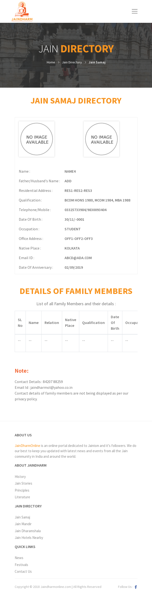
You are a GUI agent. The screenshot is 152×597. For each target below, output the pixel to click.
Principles (22, 490)
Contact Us (23, 571)
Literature (22, 497)
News (19, 557)
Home (51, 62)
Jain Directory (72, 62)
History (20, 476)
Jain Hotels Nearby (29, 537)
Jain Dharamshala (28, 531)
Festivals (21, 564)
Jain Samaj (97, 62)
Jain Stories (23, 483)
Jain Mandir (23, 524)
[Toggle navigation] (134, 11)
